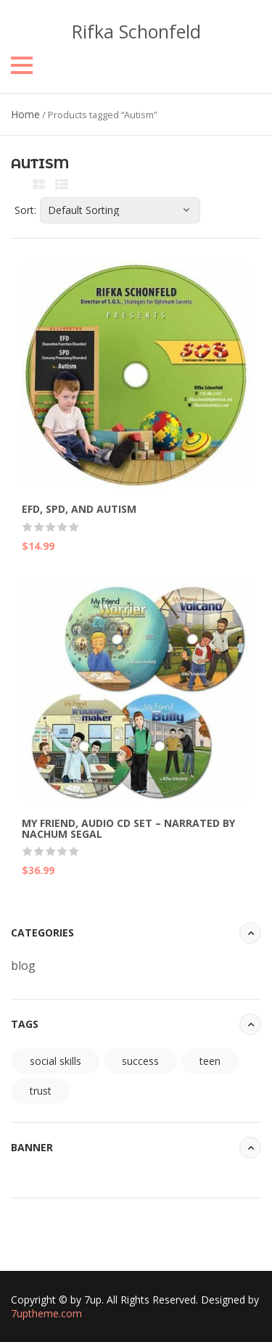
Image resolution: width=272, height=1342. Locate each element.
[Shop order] (120, 210)
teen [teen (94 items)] (210, 1061)
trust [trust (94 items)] (40, 1091)
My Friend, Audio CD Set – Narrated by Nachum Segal (128, 828)
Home (25, 114)
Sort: (25, 210)
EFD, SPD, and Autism (79, 509)
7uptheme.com (46, 1313)
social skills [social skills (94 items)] (55, 1061)
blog (23, 965)
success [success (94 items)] (140, 1061)
